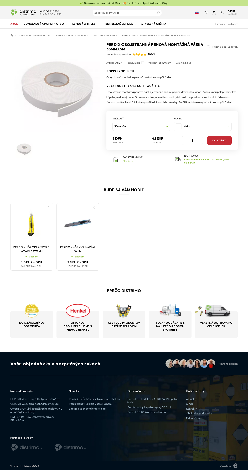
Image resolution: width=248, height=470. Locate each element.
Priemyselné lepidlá (118, 25)
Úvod (11, 35)
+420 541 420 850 (49, 11)
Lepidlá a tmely (83, 25)
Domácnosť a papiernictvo (43, 25)
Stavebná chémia (153, 25)
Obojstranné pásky (105, 35)
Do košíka (219, 140)
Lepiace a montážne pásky (72, 35)
